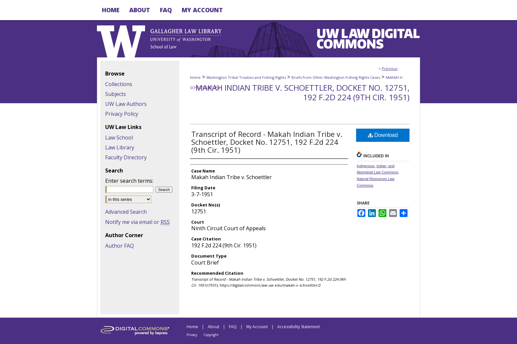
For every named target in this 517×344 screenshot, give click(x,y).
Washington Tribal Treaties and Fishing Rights (246, 77)
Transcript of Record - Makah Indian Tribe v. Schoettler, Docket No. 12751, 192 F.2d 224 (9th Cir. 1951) (266, 142)
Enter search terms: (129, 180)
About (213, 326)
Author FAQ (119, 245)
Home (195, 77)
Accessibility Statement (298, 326)
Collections (118, 84)
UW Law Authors (126, 104)
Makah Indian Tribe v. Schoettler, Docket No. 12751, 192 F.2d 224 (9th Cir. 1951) (303, 92)
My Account (257, 326)
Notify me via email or (137, 222)
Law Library (119, 147)
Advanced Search (126, 211)
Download (383, 135)
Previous (389, 68)
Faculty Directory (126, 157)
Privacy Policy (121, 113)
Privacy (192, 334)
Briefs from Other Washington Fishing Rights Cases (335, 77)
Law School (119, 137)
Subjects (115, 94)
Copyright (211, 334)
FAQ (233, 326)
